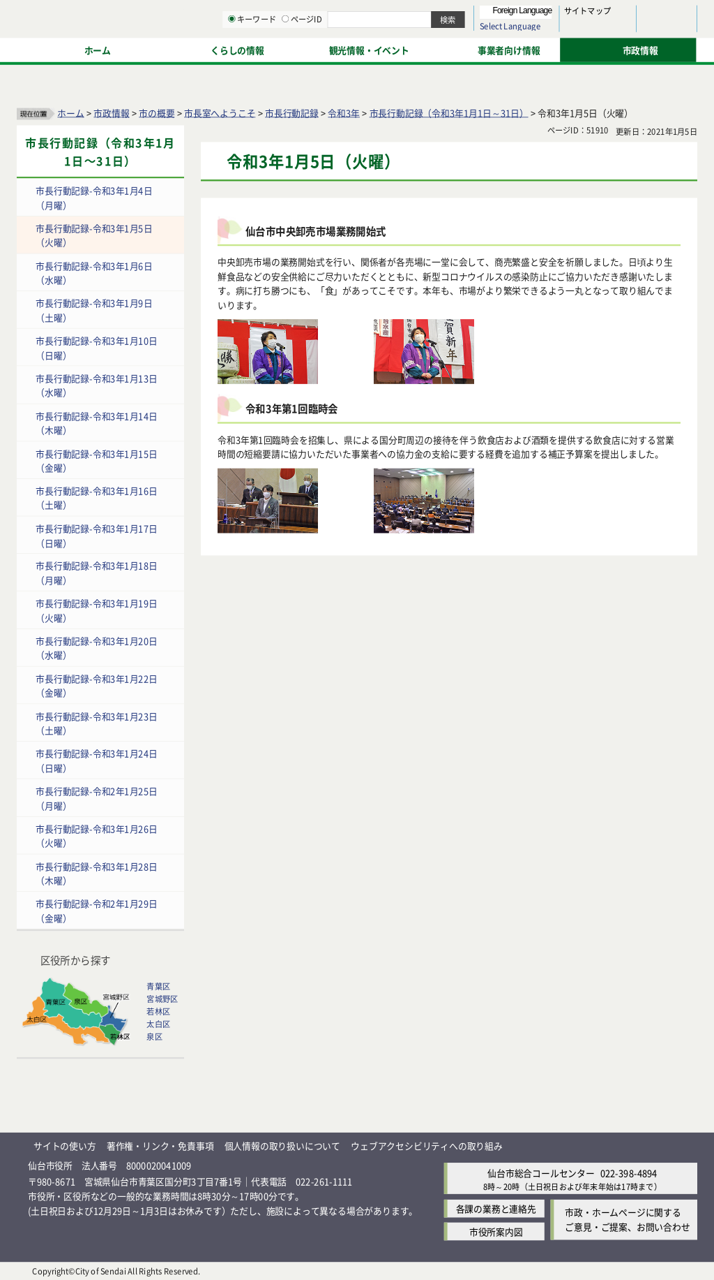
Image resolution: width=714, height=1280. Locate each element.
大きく (537, 31)
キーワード (397, 48)
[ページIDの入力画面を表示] (430, 48)
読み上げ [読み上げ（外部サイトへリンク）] (458, 14)
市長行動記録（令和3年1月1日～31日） (449, 112)
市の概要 (156, 112)
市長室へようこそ (219, 112)
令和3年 (344, 112)
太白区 (158, 1023)
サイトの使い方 (64, 1145)
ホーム (70, 112)
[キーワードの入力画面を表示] (376, 48)
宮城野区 (162, 998)
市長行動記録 (292, 112)
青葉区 (158, 986)
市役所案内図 (496, 1231)
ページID (447, 48)
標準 (557, 14)
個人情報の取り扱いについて (282, 1145)
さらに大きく (582, 31)
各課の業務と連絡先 (496, 1208)
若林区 (158, 1011)
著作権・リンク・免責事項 (160, 1145)
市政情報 (111, 112)
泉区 (154, 1036)
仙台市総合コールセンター (541, 1172)
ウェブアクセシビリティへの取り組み (427, 1145)
